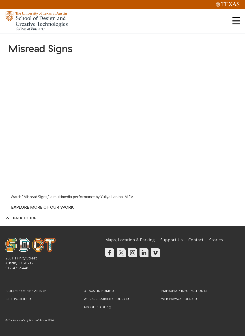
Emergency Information (182, 291)
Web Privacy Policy (177, 299)
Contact (196, 239)
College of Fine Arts (24, 291)
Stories (216, 239)
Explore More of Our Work (42, 207)
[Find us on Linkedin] (144, 252)
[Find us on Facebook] (109, 252)
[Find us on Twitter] (121, 252)
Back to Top (24, 218)
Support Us (171, 239)
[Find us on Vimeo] (155, 252)
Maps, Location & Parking (130, 239)
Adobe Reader (96, 307)
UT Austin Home (97, 291)
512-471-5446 (16, 267)
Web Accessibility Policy (104, 299)
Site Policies (17, 299)
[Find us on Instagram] (132, 252)
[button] (236, 20)
